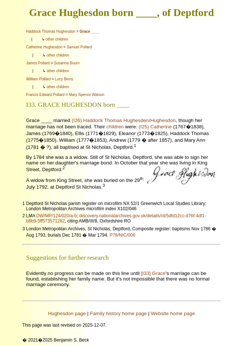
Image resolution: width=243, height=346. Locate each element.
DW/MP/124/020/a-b (56, 215)
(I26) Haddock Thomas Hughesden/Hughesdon (124, 120)
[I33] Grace (153, 273)
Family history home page (118, 313)
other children (56, 39)
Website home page (173, 313)
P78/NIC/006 (122, 235)
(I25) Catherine (155, 126)
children (115, 126)
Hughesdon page (67, 313)
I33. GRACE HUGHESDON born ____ (78, 104)
